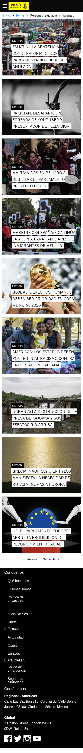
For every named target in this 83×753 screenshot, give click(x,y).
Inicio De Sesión (20, 614)
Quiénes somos (19, 589)
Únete (12, 622)
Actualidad (16, 637)
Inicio (6, 15)
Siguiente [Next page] (49, 559)
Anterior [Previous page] (32, 559)
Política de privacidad (16, 598)
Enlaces (14, 653)
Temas (20, 15)
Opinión (13, 645)
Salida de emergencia (17, 668)
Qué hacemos (18, 581)
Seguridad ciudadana (15, 680)
